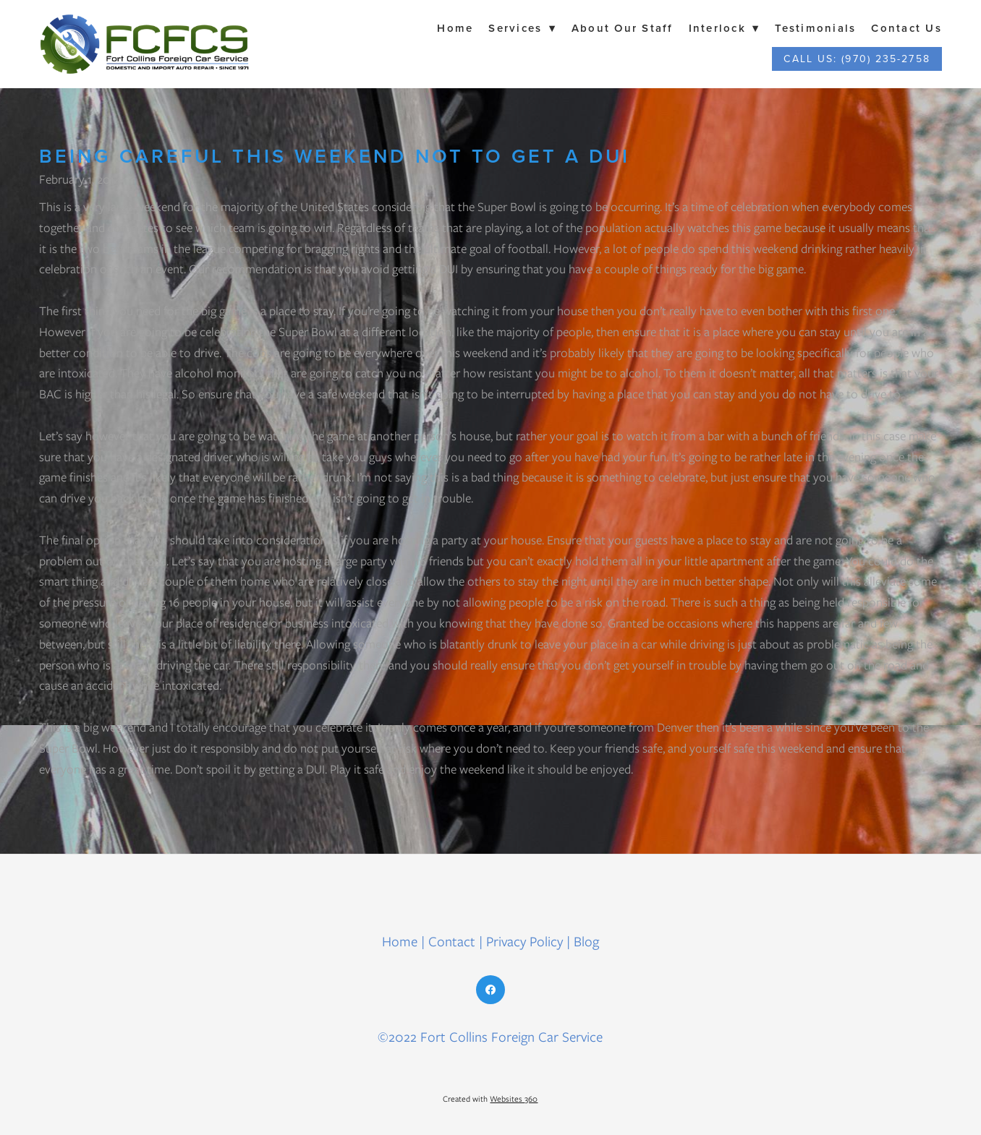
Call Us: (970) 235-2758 (856, 58)
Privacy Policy (524, 941)
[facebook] (490, 989)
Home (455, 27)
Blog (586, 941)
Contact (451, 941)
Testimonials (815, 27)
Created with (490, 1099)
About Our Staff (623, 27)
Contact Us (906, 27)
